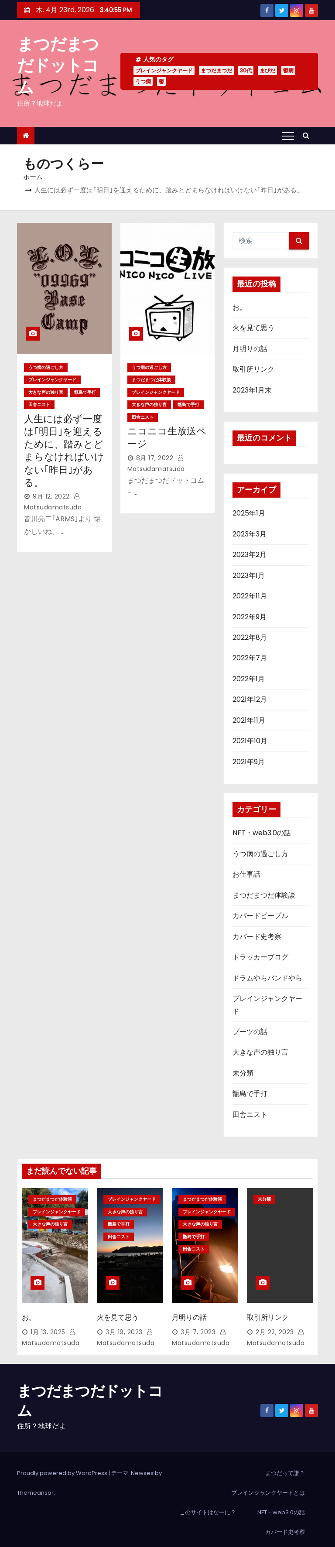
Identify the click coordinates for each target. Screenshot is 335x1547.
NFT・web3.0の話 (261, 833)
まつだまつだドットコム (58, 65)
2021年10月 (249, 741)
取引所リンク (253, 369)
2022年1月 (248, 679)
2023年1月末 (252, 390)
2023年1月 (248, 575)
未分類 (242, 1073)
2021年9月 (248, 762)
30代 (246, 70)
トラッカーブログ (260, 957)
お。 (239, 307)
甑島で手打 (85, 392)
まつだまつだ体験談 (151, 379)
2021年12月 (249, 699)
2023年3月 (249, 534)
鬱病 (288, 70)
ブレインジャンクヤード (164, 70)
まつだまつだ (216, 70)
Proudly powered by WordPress (63, 1467)
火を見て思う (253, 328)
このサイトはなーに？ (207, 1507)
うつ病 (143, 81)
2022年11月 (249, 596)
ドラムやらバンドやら (267, 978)
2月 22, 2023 (275, 1326)
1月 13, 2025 (48, 1326)
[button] (308, 135)
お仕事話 (246, 874)
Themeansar (35, 1487)
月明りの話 (249, 349)
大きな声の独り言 (45, 392)
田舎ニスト (39, 404)
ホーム (33, 176)
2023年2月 (249, 555)
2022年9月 (249, 617)
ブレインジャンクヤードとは (268, 1487)
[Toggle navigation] (287, 136)
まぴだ (267, 70)
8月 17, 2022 (155, 458)
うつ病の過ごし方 (45, 367)
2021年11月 (248, 720)
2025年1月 (248, 513)
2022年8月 (249, 637)
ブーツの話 (249, 1032)
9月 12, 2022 (51, 496)
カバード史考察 (256, 937)
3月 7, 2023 (198, 1326)
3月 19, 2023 (124, 1326)
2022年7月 (249, 658)
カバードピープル (260, 916)
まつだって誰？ (285, 1467)
